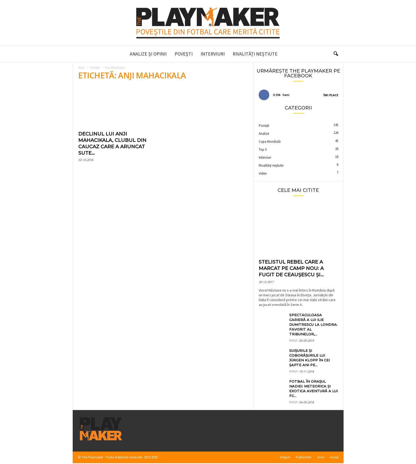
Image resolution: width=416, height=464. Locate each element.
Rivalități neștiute (255, 54)
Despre (285, 457)
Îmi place (330, 95)
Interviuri (213, 54)
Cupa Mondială (270, 141)
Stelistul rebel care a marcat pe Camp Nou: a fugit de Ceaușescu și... (291, 268)
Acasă (81, 67)
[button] (335, 54)
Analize (264, 133)
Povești (184, 54)
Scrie (320, 457)
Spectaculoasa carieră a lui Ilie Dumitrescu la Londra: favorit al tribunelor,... (313, 324)
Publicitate (303, 457)
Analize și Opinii (148, 54)
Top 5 (263, 149)
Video (263, 173)
